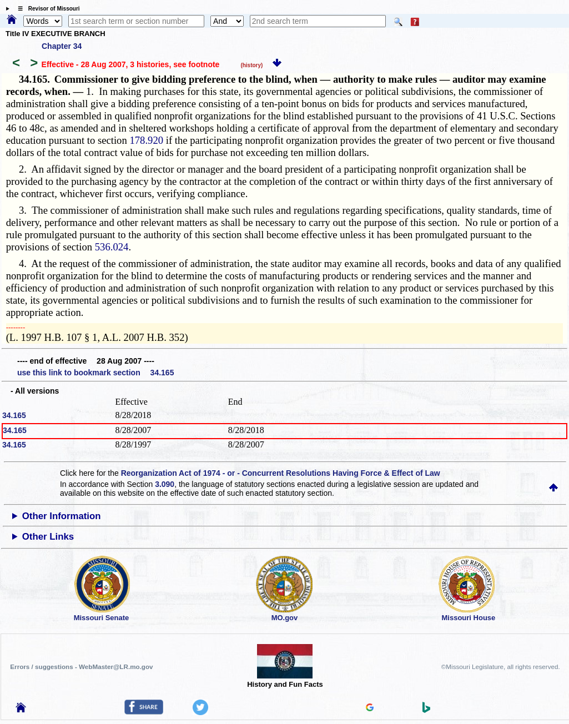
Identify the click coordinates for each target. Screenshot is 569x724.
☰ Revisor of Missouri (46, 9)
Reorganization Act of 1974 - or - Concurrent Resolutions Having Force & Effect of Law (280, 473)
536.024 (112, 247)
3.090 (164, 484)
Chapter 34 (62, 46)
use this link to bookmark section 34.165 (95, 372)
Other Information (61, 516)
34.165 (14, 415)
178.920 (146, 140)
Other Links (48, 536)
